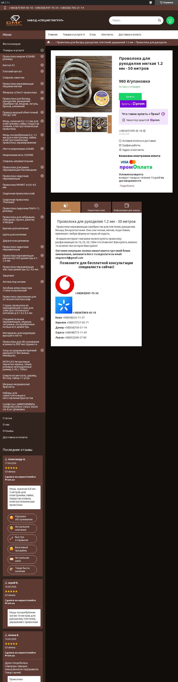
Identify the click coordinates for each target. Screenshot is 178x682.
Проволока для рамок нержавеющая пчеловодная (20, 168)
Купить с (133, 104)
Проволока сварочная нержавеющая (16, 177)
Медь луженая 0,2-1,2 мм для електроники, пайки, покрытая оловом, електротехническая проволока (21, 125)
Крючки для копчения (16, 228)
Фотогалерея (12, 43)
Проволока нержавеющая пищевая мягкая (18, 85)
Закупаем (8, 275)
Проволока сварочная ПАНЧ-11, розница (21, 209)
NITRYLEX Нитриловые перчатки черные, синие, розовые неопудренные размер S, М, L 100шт (17, 365)
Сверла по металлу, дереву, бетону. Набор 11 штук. (20, 377)
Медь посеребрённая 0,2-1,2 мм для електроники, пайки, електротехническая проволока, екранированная (20, 139)
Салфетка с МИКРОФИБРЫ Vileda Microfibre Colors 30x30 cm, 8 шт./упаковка (20, 407)
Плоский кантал (12, 71)
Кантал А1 (9, 65)
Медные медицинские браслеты (16, 385)
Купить (130, 96)
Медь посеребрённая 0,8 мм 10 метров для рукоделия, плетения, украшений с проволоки (23, 617)
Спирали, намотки (13, 77)
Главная (52, 34)
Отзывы (8, 430)
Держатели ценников (16, 240)
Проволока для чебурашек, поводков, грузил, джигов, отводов (19, 220)
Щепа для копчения (14, 234)
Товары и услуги (72, 34)
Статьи (7, 418)
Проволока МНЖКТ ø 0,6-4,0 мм (19, 186)
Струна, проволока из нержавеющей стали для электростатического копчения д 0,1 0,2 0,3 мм (18, 309)
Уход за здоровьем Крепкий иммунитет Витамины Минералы (20, 353)
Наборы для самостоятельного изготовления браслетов (18, 395)
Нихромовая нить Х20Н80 (18, 155)
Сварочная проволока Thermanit (16, 201)
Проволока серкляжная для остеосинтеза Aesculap (19, 298)
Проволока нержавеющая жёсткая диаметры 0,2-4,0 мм (20, 268)
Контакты (107, 34)
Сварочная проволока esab (19, 193)
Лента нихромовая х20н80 (18, 148)
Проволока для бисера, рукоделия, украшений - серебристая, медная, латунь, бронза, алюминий (20, 102)
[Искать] (159, 20)
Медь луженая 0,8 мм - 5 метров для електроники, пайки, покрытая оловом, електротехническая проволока (23, 496)
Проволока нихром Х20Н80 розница (19, 57)
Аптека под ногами (14, 281)
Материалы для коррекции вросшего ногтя (19, 334)
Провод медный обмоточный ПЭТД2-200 (20, 113)
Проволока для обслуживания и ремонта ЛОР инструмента (21, 343)
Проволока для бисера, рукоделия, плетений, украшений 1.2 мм (95, 42)
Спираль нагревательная (18, 161)
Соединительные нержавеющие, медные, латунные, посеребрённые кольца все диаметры (19, 323)
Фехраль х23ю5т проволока (20, 92)
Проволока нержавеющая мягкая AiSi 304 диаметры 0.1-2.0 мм (20, 258)
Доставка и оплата (130, 34)
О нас (93, 34)
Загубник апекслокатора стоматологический (17, 289)
